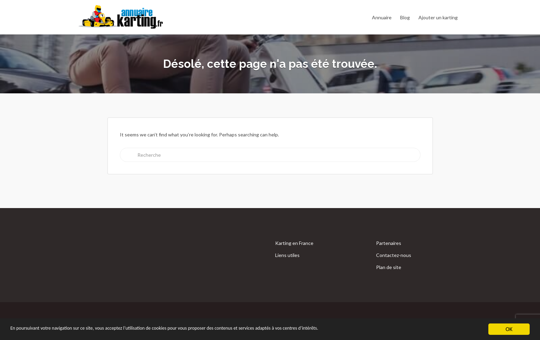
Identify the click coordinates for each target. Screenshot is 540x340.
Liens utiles (287, 255)
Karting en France (294, 243)
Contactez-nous (393, 255)
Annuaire (382, 17)
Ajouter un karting (438, 17)
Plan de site (388, 267)
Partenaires (388, 243)
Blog (405, 17)
